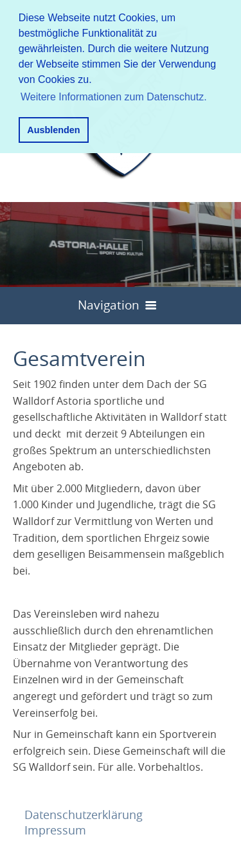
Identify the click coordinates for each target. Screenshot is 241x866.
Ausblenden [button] (53, 130)
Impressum (55, 830)
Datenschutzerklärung (83, 814)
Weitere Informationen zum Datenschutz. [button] (114, 96)
